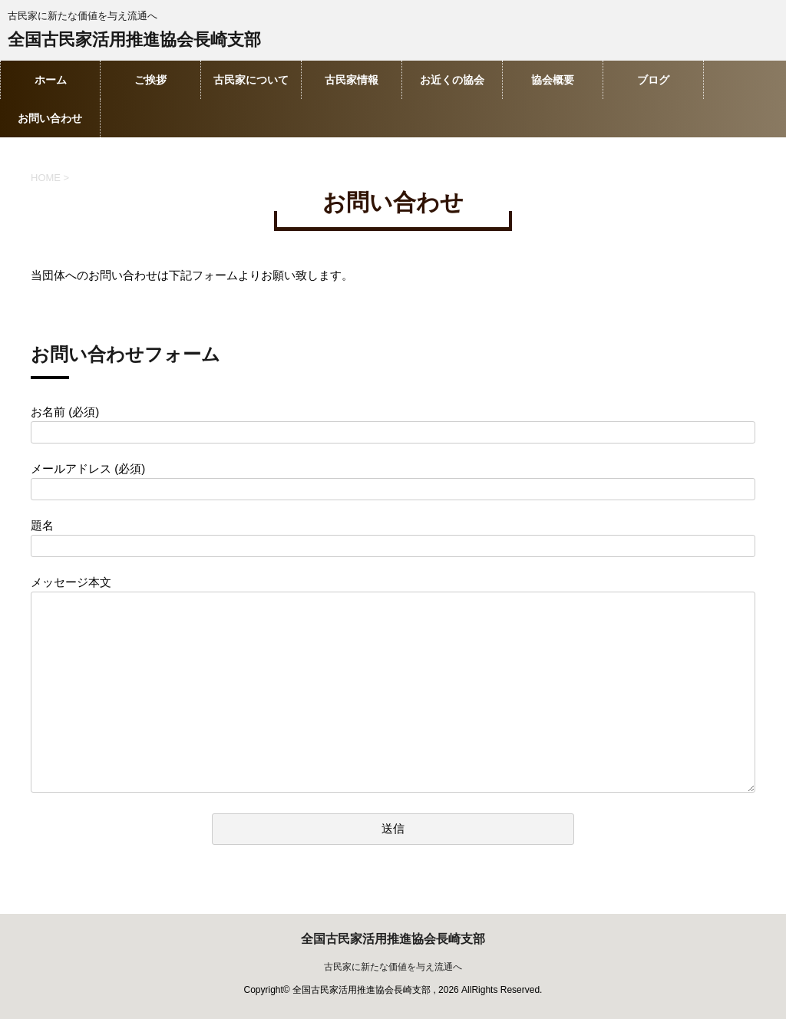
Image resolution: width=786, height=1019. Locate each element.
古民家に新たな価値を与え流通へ (393, 966)
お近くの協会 (452, 80)
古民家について (251, 80)
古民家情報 (351, 80)
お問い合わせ (50, 118)
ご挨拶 (150, 80)
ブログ (653, 80)
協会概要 (552, 80)
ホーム (51, 80)
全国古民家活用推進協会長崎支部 (134, 41)
